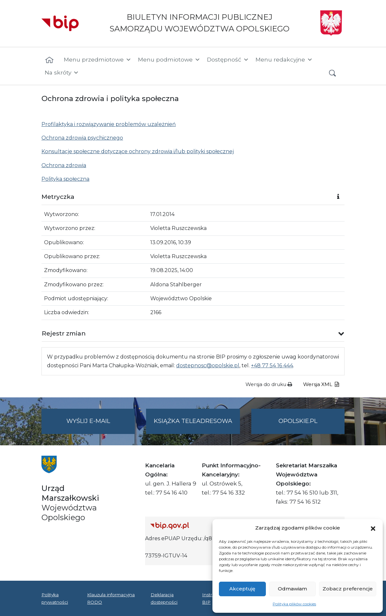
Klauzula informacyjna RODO (111, 598)
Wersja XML (321, 384)
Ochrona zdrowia (63, 165)
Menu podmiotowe (169, 59)
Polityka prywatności (54, 598)
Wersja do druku (268, 384)
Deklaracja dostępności (164, 598)
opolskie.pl (297, 421)
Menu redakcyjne (284, 59)
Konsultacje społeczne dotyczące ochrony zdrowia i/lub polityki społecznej (137, 151)
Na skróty (62, 72)
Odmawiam (292, 589)
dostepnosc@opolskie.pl (207, 365)
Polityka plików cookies (294, 603)
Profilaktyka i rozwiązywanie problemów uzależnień (108, 124)
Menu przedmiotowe (97, 59)
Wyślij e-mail (100, 425)
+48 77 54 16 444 (272, 365)
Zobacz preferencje (348, 589)
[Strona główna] (49, 60)
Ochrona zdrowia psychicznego (82, 138)
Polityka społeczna (65, 179)
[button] (373, 528)
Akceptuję (242, 589)
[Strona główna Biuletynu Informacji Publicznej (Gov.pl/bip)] (198, 525)
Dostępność (228, 59)
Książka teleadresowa (193, 421)
